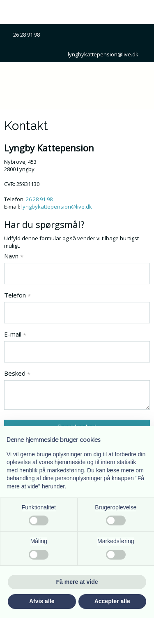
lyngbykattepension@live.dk (103, 54)
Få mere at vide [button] (77, 582)
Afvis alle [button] (41, 601)
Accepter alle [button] (112, 601)
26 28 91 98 (29, 34)
